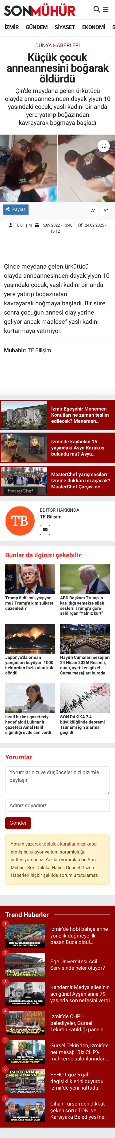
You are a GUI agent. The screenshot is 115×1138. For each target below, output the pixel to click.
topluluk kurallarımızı (64, 844)
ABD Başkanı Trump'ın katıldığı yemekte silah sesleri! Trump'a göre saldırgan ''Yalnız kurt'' (82, 605)
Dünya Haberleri (57, 45)
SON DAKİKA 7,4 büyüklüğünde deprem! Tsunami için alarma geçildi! (82, 724)
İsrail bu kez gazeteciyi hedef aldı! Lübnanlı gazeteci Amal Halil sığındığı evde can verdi (28, 724)
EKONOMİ (93, 27)
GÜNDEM (37, 27)
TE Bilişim (23, 225)
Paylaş (16, 209)
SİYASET (65, 27)
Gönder (18, 823)
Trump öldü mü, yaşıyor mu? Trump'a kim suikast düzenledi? (29, 603)
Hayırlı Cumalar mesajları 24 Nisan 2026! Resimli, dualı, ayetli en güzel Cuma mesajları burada (85, 665)
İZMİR (11, 27)
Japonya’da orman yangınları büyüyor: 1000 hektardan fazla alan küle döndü (30, 665)
